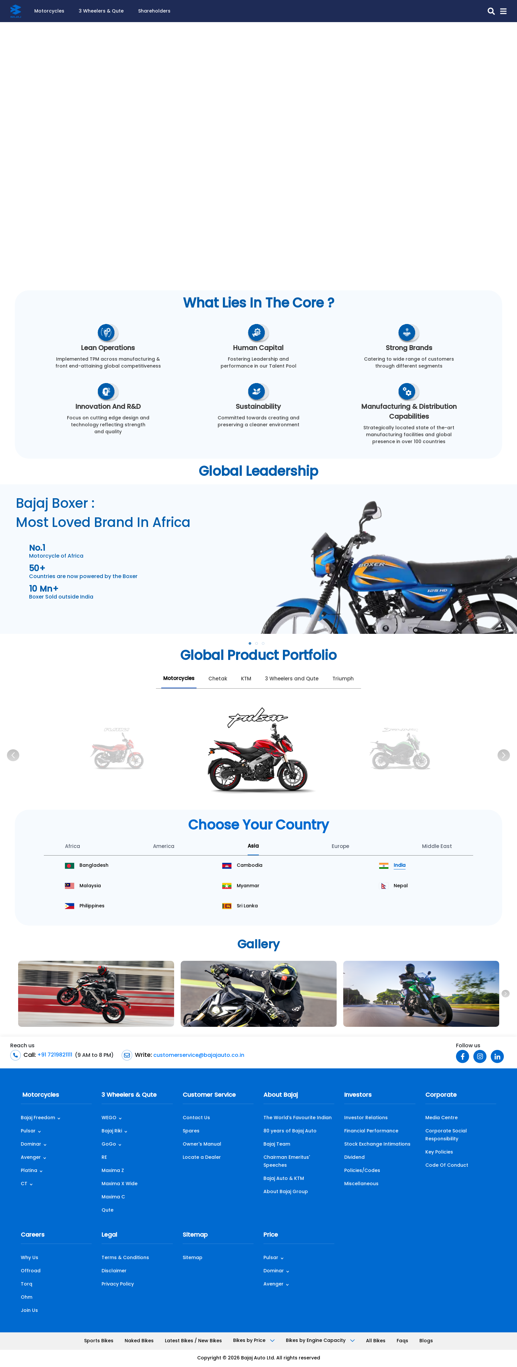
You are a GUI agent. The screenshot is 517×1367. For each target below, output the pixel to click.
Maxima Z (113, 1170)
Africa (72, 846)
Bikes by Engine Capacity (320, 1340)
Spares (191, 1131)
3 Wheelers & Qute (101, 11)
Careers (33, 1235)
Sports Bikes (98, 1341)
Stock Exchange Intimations (377, 1144)
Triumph (343, 679)
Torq (26, 1284)
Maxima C (113, 1197)
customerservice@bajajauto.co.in (198, 1055)
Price (270, 1235)
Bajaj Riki (112, 1131)
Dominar (31, 1144)
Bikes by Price (254, 1340)
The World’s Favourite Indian (297, 1118)
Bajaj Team (276, 1144)
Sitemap (195, 1235)
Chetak (217, 679)
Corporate (441, 1095)
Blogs (426, 1341)
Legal (109, 1235)
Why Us (29, 1257)
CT (24, 1184)
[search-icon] (488, 11)
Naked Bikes (139, 1341)
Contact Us (196, 1118)
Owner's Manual (202, 1144)
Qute (107, 1210)
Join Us (29, 1310)
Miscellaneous (361, 1184)
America (163, 846)
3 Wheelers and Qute (292, 679)
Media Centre (441, 1118)
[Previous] (13, 755)
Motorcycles (49, 11)
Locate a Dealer (202, 1157)
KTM (246, 679)
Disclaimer (114, 1271)
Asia (253, 846)
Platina (29, 1170)
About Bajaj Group (285, 1191)
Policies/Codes (362, 1170)
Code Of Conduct (446, 1165)
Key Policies (439, 1152)
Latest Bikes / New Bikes (193, 1341)
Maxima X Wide (119, 1184)
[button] (500, 11)
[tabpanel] (258, 559)
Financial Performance (371, 1131)
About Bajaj (280, 1095)
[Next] (504, 755)
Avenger (31, 1157)
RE (104, 1157)
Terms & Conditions (125, 1257)
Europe (340, 846)
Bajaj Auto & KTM (283, 1178)
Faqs (402, 1341)
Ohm (26, 1297)
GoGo (109, 1144)
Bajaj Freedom (38, 1118)
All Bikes (375, 1341)
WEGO (109, 1118)
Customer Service (209, 1095)
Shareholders (154, 11)
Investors (358, 1095)
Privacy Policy (118, 1284)
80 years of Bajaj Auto (290, 1131)
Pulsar (28, 1131)
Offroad (31, 1271)
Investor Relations (366, 1118)
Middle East (437, 846)
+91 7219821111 (54, 1055)
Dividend (354, 1157)
